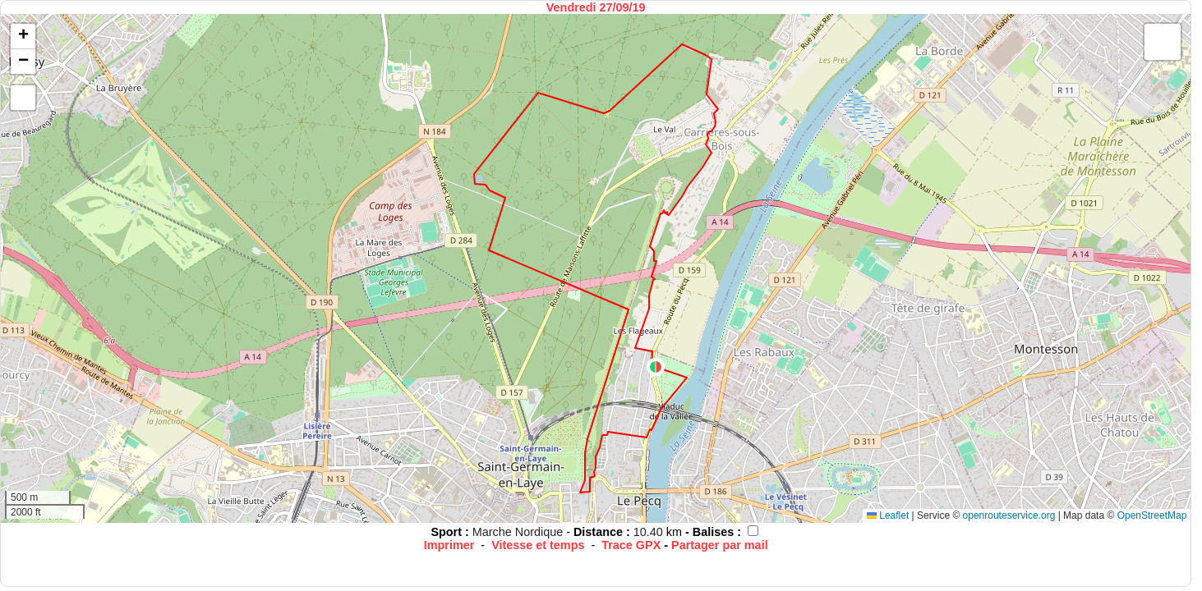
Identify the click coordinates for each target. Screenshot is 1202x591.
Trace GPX (631, 545)
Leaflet (888, 515)
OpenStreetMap (1152, 515)
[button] (655, 367)
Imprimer (449, 545)
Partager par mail (719, 545)
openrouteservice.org (1009, 515)
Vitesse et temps (537, 545)
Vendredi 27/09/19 (596, 7)
